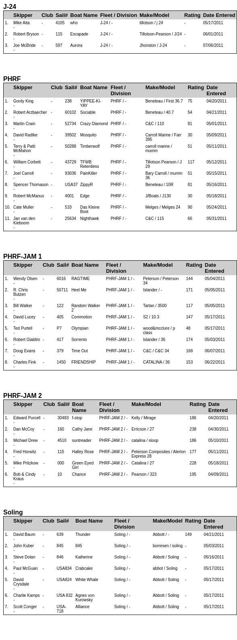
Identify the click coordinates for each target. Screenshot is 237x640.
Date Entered (219, 15)
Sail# (62, 15)
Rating (192, 15)
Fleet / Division (118, 15)
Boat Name (84, 15)
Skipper (23, 15)
